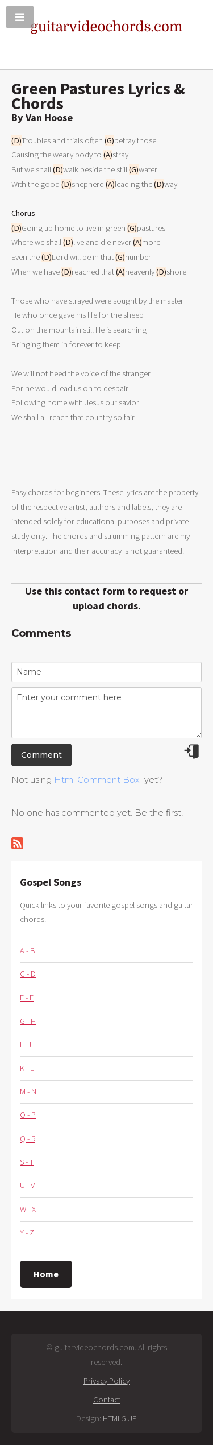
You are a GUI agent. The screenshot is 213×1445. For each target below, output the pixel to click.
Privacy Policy (106, 1381)
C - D (28, 974)
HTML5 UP (120, 1418)
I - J (25, 1044)
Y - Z (27, 1232)
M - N (28, 1091)
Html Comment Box (97, 780)
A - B (27, 950)
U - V (27, 1185)
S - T (27, 1162)
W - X (28, 1209)
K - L (27, 1068)
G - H (28, 1021)
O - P (28, 1115)
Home (46, 1274)
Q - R (27, 1138)
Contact (106, 1399)
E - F (27, 998)
